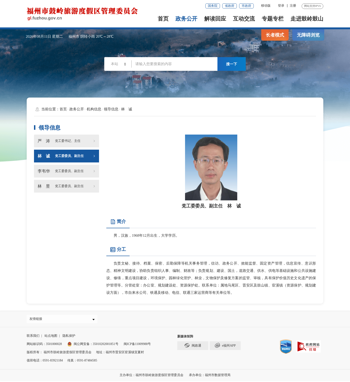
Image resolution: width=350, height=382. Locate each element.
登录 (281, 5)
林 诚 (126, 109)
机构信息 (94, 109)
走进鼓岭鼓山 (306, 19)
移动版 (266, 5)
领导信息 (111, 109)
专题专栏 (273, 19)
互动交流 (244, 19)
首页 (163, 19)
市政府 (246, 6)
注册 (293, 5)
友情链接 (37, 319)
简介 (118, 222)
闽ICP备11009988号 (137, 345)
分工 (118, 249)
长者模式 (275, 34)
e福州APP (225, 346)
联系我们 (33, 337)
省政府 (229, 6)
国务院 (212, 6)
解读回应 (215, 19)
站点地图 (50, 337)
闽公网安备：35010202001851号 (96, 345)
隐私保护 (69, 337)
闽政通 (192, 346)
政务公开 (186, 19)
